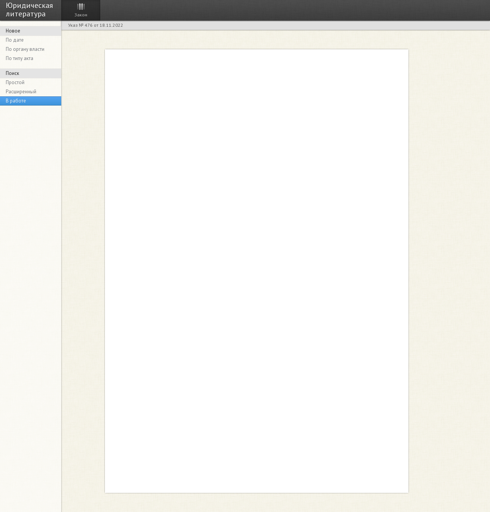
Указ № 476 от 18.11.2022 (95, 25)
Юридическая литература (29, 9)
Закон (80, 15)
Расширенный (21, 91)
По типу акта (19, 58)
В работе (16, 101)
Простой (15, 82)
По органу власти (25, 49)
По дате (15, 40)
